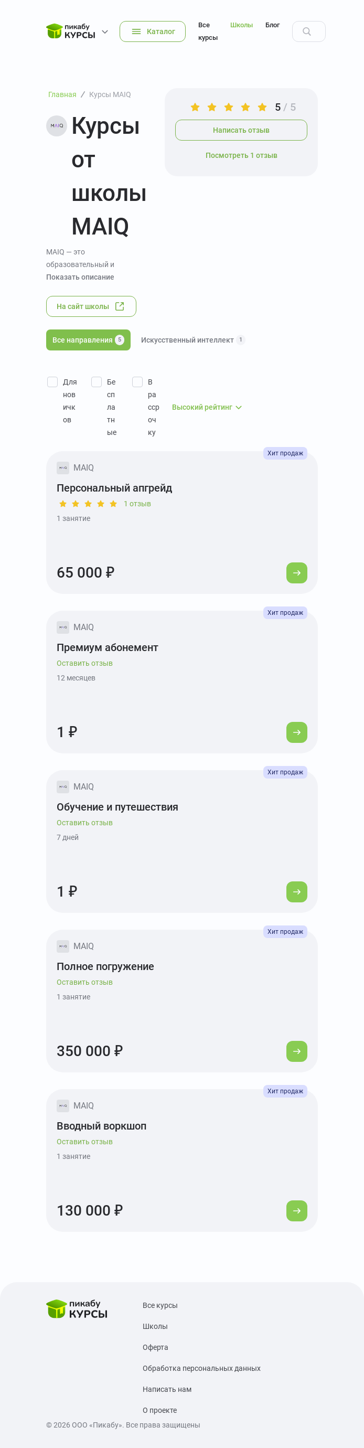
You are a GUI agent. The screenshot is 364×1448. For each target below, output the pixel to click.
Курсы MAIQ (110, 94)
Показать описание (80, 277)
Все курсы (208, 31)
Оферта (155, 1347)
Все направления (88, 340)
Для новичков (70, 401)
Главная (62, 94)
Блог (272, 25)
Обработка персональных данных (202, 1368)
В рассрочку (153, 407)
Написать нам (167, 1389)
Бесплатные (111, 407)
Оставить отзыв (85, 663)
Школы (241, 25)
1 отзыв (137, 503)
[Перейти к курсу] (296, 572)
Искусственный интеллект (193, 340)
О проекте (160, 1410)
